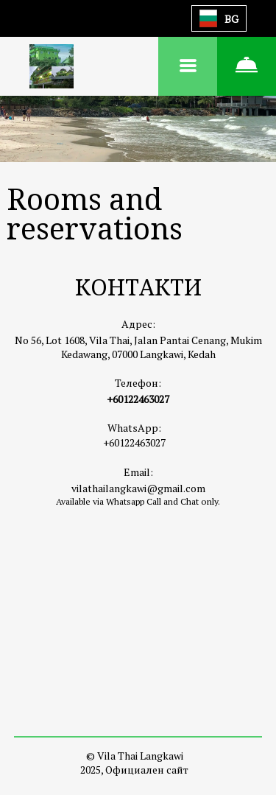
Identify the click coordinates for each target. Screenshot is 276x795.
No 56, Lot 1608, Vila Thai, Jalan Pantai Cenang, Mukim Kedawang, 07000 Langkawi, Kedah (138, 347)
